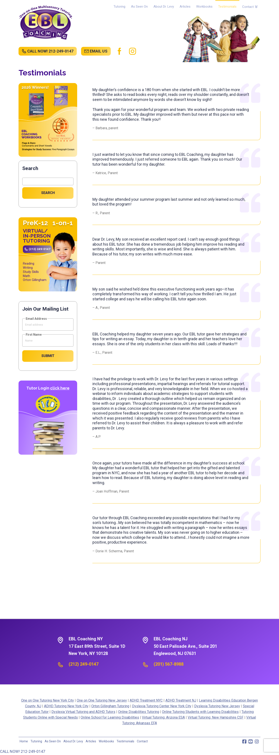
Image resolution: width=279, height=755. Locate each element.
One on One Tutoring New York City (47, 700)
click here (60, 388)
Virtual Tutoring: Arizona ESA (163, 717)
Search (30, 168)
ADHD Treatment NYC (146, 700)
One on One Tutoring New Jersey (102, 700)
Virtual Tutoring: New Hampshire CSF (215, 717)
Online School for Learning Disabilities (110, 717)
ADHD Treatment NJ (180, 700)
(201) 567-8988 (169, 664)
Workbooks (106, 741)
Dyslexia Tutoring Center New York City (161, 706)
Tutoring (36, 741)
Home (24, 741)
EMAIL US (98, 51)
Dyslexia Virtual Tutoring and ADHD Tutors (83, 712)
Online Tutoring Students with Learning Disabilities (200, 712)
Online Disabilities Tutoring (138, 712)
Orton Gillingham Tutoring (110, 706)
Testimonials (125, 741)
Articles (91, 741)
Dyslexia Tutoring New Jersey (217, 706)
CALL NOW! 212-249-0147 (50, 51)
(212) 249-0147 (39, 249)
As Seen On (53, 741)
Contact (142, 741)
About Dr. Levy (73, 741)
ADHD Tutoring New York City (66, 706)
